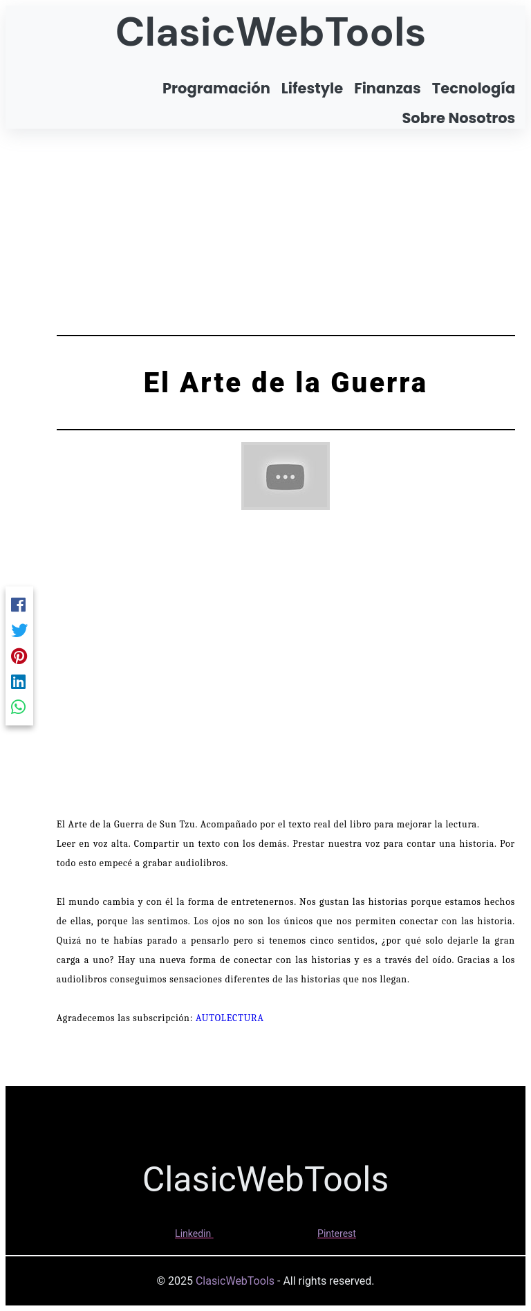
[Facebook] (19, 604)
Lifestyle (312, 88)
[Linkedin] (19, 681)
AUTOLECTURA (230, 1018)
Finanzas (387, 88)
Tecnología (473, 88)
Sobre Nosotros (458, 118)
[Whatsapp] (19, 706)
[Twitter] (19, 630)
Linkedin (193, 1233)
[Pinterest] (19, 655)
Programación (216, 88)
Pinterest (336, 1233)
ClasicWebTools (271, 32)
